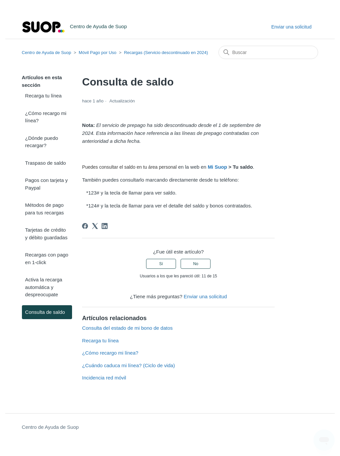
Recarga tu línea (43, 95)
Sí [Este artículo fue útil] (161, 263)
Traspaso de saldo (45, 163)
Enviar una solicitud (291, 26)
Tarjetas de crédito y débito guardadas (46, 233)
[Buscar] (268, 52)
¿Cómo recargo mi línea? (45, 117)
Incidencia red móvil (104, 377)
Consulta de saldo (45, 312)
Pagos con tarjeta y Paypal (46, 184)
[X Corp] (95, 226)
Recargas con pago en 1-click (46, 258)
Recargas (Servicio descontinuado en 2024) (166, 52)
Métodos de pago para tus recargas (44, 208)
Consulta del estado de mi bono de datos (127, 328)
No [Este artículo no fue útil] (195, 263)
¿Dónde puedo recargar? (41, 141)
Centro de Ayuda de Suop (46, 52)
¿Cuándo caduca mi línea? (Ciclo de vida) (128, 365)
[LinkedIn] (105, 226)
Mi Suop (217, 167)
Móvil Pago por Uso (97, 52)
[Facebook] (85, 226)
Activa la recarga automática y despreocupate (43, 287)
